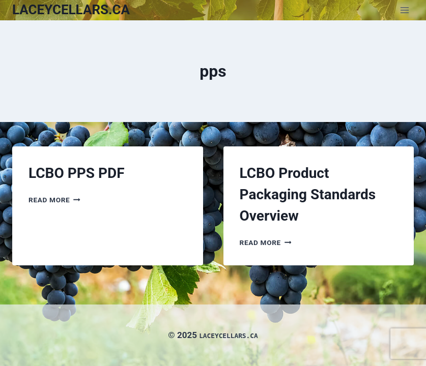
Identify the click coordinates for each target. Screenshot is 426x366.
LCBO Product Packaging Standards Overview (308, 194)
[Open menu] (404, 10)
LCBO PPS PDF (77, 173)
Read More (54, 200)
